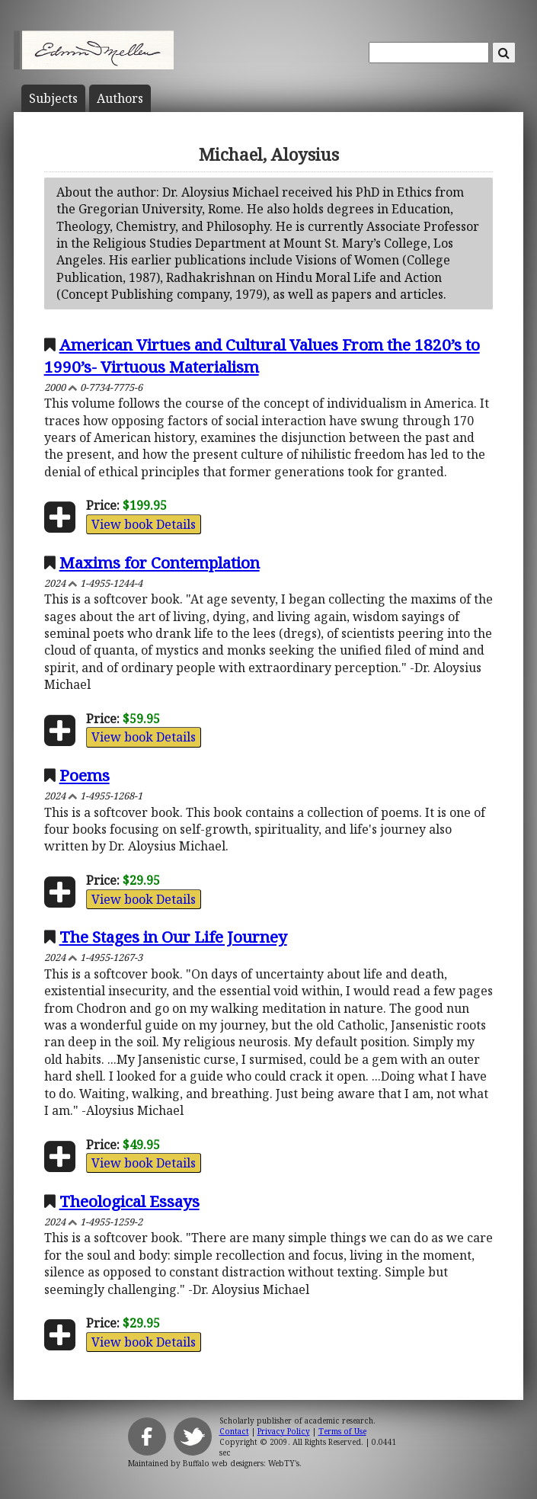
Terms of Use (342, 1431)
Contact (234, 1431)
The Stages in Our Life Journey (173, 936)
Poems (84, 775)
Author (120, 98)
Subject (53, 98)
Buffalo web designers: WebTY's (241, 1463)
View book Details (143, 524)
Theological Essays (129, 1201)
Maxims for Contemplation (159, 562)
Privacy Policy (283, 1431)
